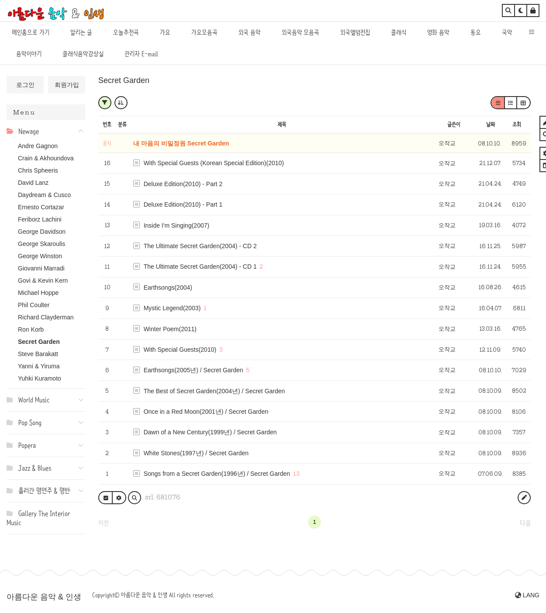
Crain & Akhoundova (46, 158)
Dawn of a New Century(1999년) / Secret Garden (210, 432)
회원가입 (67, 84)
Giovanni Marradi (41, 268)
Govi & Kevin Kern (43, 280)
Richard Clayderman (46, 317)
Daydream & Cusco (44, 194)
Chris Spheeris (38, 170)
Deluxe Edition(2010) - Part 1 (183, 204)
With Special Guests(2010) (180, 349)
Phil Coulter (33, 304)
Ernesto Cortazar (41, 207)
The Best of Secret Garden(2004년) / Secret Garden (214, 391)
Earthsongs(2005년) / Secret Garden (193, 370)
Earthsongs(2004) (168, 287)
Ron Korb (31, 329)
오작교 (447, 143)
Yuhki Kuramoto (39, 378)
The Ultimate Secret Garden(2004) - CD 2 (200, 245)
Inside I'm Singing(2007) (177, 225)
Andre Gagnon (38, 145)
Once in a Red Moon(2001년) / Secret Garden (206, 411)
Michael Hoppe (38, 292)
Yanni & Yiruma (38, 366)
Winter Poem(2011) (170, 329)
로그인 (25, 84)
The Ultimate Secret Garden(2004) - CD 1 (200, 266)
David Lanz (33, 182)
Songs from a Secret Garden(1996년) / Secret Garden (217, 473)
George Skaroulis (41, 243)
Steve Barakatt (38, 353)
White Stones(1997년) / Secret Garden (196, 453)
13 (296, 473)
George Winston (40, 256)
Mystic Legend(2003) (172, 308)
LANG (527, 595)
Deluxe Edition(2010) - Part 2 (183, 183)
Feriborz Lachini (40, 219)
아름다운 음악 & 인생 (44, 596)
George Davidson (42, 231)
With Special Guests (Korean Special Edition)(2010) (214, 162)
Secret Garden (39, 341)
